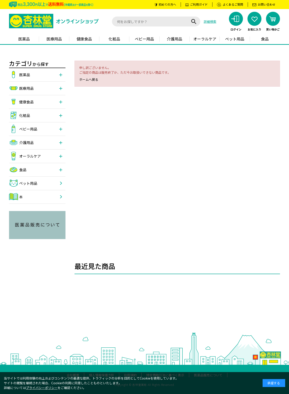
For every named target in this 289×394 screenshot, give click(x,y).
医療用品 (54, 39)
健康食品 (84, 39)
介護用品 (174, 39)
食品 (265, 39)
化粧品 (114, 39)
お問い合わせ (266, 4)
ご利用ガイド (199, 4)
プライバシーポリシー (42, 387)
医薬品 (24, 39)
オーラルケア (204, 39)
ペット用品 (234, 39)
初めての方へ (167, 4)
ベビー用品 (144, 39)
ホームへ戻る (88, 79)
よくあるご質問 (233, 4)
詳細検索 (210, 21)
